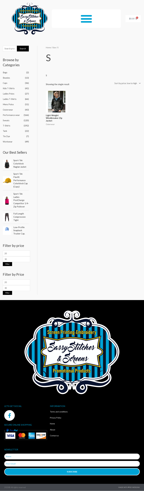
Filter (7, 264)
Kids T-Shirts (9, 88)
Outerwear (8, 110)
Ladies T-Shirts (10, 99)
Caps (5, 83)
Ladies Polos (9, 94)
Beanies (6, 78)
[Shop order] (126, 83)
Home (48, 47)
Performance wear (11, 115)
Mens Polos (8, 104)
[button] (86, 19)
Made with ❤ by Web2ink (129, 487)
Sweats (6, 120)
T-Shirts (6, 125)
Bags (5, 72)
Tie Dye (6, 136)
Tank (5, 131)
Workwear (8, 141)
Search (23, 48)
